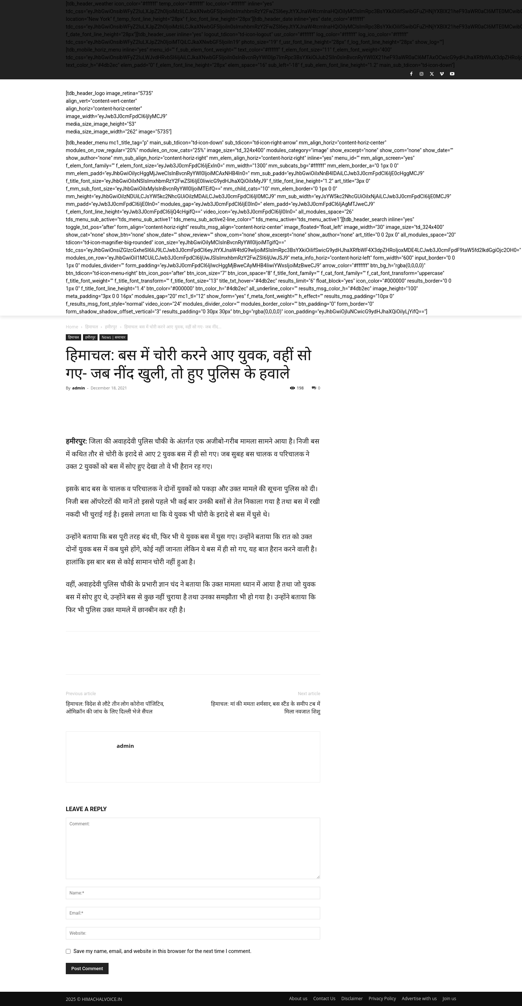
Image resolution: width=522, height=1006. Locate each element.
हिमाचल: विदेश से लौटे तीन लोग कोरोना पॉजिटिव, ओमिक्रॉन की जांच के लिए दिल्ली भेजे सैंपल (115, 708)
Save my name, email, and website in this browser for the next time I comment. (162, 951)
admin (78, 388)
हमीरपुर (111, 327)
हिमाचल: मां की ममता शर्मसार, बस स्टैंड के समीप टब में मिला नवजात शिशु (265, 708)
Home (72, 327)
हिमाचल (91, 327)
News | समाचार (113, 337)
